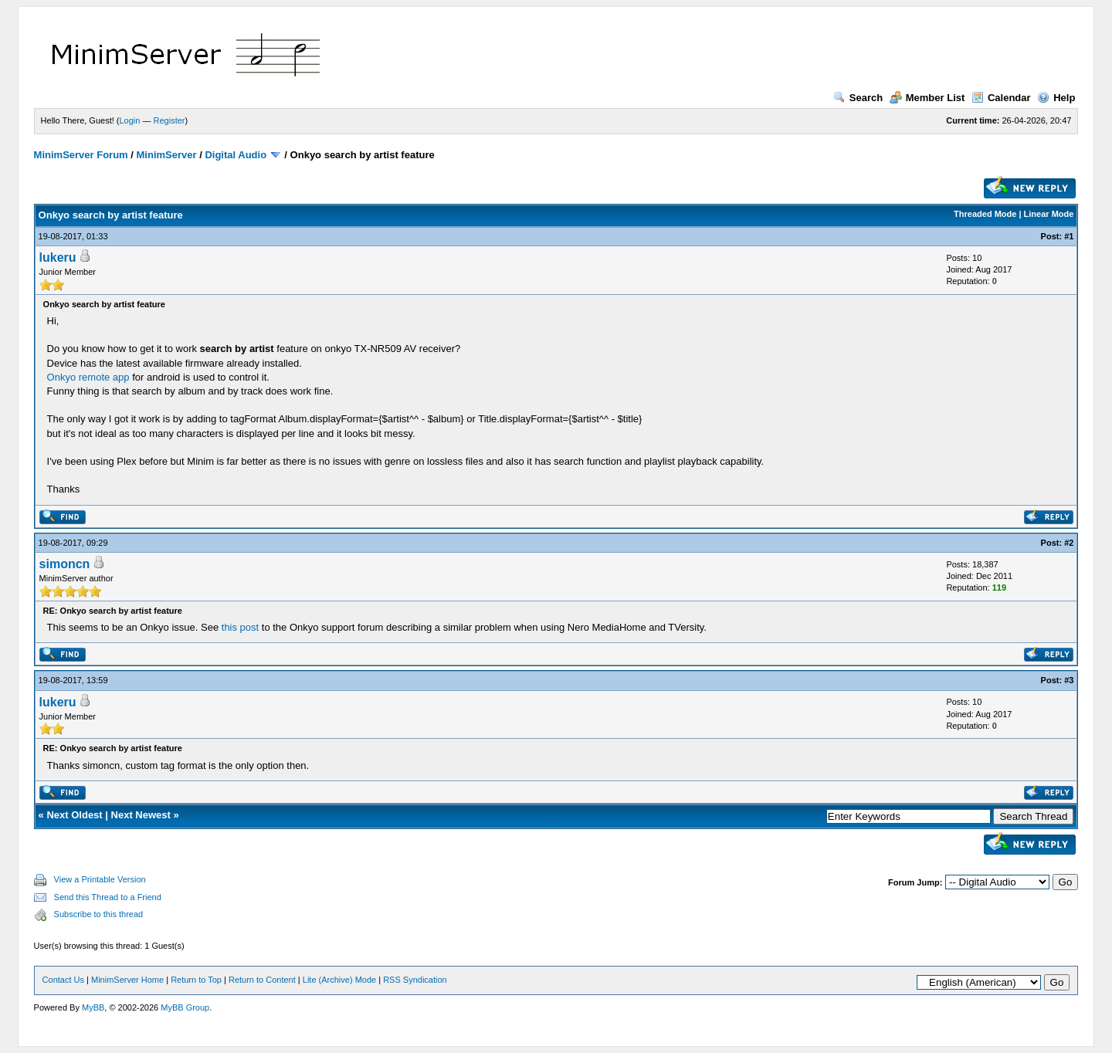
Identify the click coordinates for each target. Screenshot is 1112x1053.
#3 (1068, 680)
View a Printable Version (100, 879)
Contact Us (63, 979)
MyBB (93, 1007)
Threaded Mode (985, 213)
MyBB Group (185, 1007)
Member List (927, 97)
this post (240, 627)
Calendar (1001, 97)
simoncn (64, 564)
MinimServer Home (127, 979)
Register (169, 120)
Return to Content (262, 979)
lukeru (57, 257)
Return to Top (196, 979)
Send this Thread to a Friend (107, 897)
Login (130, 120)
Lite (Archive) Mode (339, 979)
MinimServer (167, 155)
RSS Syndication (415, 979)
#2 (1068, 542)
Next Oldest (74, 815)
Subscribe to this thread (99, 914)
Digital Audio (235, 155)
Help (1056, 97)
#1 (1068, 236)
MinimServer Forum (81, 155)
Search (858, 97)
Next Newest (141, 815)
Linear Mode (1049, 213)
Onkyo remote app (88, 377)
